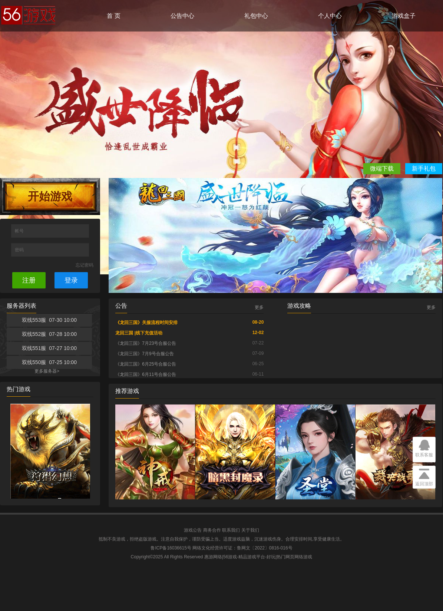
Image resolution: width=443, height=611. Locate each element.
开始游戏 (50, 196)
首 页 (113, 16)
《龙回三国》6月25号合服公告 (145, 364)
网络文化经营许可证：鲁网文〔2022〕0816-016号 (242, 548)
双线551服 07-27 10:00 (49, 348)
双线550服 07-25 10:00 (49, 362)
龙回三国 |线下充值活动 (138, 333)
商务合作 (212, 530)
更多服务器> (46, 371)
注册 (29, 280)
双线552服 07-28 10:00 (49, 334)
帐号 (20, 231)
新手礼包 (424, 168)
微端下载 (382, 168)
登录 (71, 280)
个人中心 (330, 16)
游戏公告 (193, 530)
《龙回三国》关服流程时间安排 (146, 322)
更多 (259, 307)
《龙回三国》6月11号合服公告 (145, 374)
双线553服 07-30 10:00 (49, 320)
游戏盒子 (404, 16)
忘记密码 (84, 265)
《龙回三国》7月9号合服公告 (144, 353)
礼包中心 (256, 16)
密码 (20, 249)
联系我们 (231, 530)
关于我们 (250, 530)
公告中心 (182, 16)
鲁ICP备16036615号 (171, 548)
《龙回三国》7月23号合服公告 (145, 343)
